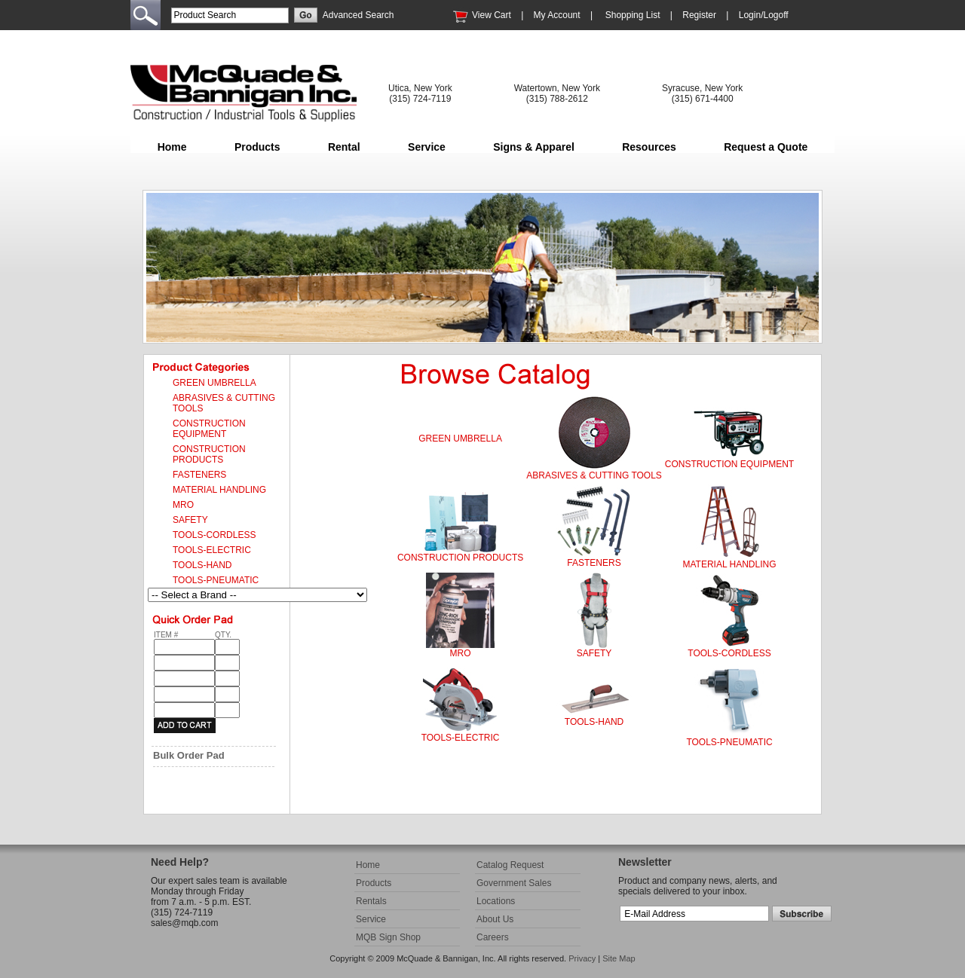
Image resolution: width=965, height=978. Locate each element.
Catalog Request (510, 865)
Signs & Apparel (533, 147)
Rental (344, 147)
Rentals (371, 901)
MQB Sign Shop (388, 937)
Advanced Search (358, 15)
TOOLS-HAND (594, 722)
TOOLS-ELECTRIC (460, 737)
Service (427, 147)
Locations (495, 901)
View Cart (491, 15)
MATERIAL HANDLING (730, 564)
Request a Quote (765, 147)
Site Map (618, 958)
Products (257, 147)
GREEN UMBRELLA (460, 438)
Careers (492, 937)
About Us (494, 919)
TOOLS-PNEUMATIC (729, 742)
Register (699, 15)
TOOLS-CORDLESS (729, 653)
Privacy (582, 958)
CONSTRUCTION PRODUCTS (460, 557)
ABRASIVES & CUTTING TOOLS (594, 475)
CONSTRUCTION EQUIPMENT (729, 464)
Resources (649, 147)
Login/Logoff (764, 15)
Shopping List (632, 15)
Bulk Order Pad (189, 755)
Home (172, 147)
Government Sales (513, 883)
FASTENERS (593, 563)
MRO (460, 653)
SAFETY (594, 653)
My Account (557, 15)
